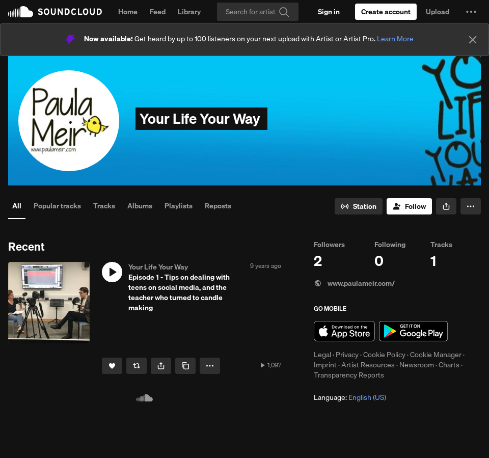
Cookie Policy (384, 354)
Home (128, 11)
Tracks (104, 205)
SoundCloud (55, 11)
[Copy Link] (185, 366)
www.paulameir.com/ (354, 283)
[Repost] (136, 366)
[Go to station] (359, 206)
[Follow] (409, 206)
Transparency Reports (349, 375)
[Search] (257, 12)
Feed (158, 11)
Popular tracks (57, 205)
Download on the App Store (344, 331)
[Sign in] (329, 12)
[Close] (472, 39)
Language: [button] (350, 397)
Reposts (218, 205)
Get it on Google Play (413, 331)
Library (189, 11)
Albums (139, 205)
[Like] (112, 366)
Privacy (347, 354)
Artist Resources (368, 364)
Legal (322, 354)
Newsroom (416, 364)
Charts (449, 364)
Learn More (395, 38)
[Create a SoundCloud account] (386, 12)
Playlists (179, 205)
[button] (471, 11)
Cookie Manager (435, 354)
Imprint (325, 364)
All (16, 205)
